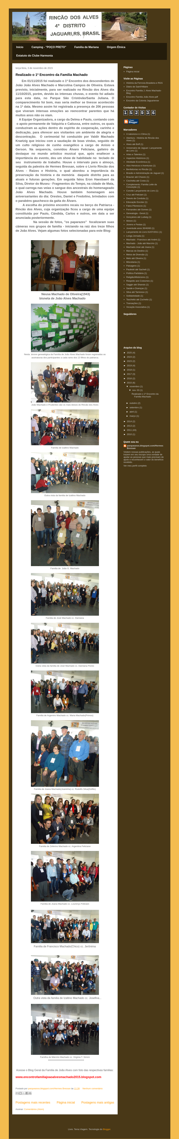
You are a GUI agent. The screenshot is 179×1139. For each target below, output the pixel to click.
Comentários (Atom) (34, 1109)
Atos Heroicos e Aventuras (139, 165)
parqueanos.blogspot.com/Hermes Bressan (145, 446)
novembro (135, 386)
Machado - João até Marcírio (140, 243)
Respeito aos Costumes (138, 281)
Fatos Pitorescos (134, 206)
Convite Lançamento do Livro (140, 190)
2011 (130, 430)
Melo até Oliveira (134, 258)
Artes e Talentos (134, 154)
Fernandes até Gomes (137, 209)
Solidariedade (133, 296)
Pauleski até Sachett (136, 269)
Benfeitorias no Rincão (137, 169)
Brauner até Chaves (136, 177)
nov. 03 (136, 390)
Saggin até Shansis (135, 284)
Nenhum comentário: (92, 1088)
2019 (130, 365)
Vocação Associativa (136, 307)
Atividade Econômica (136, 162)
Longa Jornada (133, 236)
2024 (130, 357)
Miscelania (131, 262)
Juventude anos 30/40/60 (138, 228)
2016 (130, 378)
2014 (130, 421)
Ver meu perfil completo (135, 465)
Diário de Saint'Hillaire (137, 86)
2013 (130, 426)
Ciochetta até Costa (136, 180)
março (133, 416)
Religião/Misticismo (135, 277)
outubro (134, 403)
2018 (130, 370)
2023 (130, 361)
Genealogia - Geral (135, 213)
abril (132, 411)
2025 (130, 352)
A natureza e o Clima (136, 134)
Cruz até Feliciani (134, 194)
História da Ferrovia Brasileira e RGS (144, 83)
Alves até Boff (133, 144)
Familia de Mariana (86, 47)
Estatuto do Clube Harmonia (34, 55)
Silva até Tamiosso (135, 292)
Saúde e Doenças (135, 288)
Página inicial (66, 1102)
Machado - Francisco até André (141, 239)
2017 (130, 374)
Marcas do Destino (135, 251)
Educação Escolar (135, 202)
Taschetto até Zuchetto (137, 299)
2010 (130, 434)
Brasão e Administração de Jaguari (143, 173)
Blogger (106, 1129)
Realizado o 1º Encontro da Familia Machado (52, 75)
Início (19, 47)
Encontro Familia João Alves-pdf (142, 97)
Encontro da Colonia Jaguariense (142, 100)
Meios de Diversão (135, 254)
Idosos (129, 220)
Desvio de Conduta (135, 198)
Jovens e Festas (134, 224)
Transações (132, 303)
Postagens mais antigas (97, 1102)
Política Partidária (135, 273)
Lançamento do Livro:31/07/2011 (142, 232)
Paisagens (131, 265)
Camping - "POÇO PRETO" (48, 47)
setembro (134, 407)
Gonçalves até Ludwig (137, 217)
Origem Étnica (116, 47)
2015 (130, 382)
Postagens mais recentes (33, 1102)
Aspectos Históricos (136, 158)
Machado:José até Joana (138, 247)
